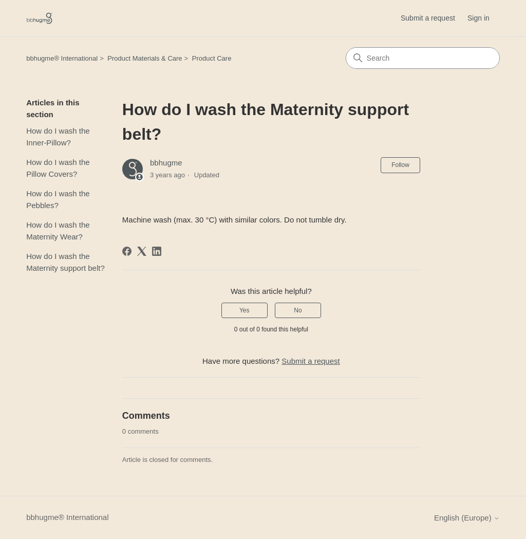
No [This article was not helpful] (298, 310)
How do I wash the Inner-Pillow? (57, 136)
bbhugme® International (62, 58)
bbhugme (166, 162)
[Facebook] (127, 251)
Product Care (212, 58)
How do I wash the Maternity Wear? (57, 230)
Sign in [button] (478, 18)
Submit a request (428, 18)
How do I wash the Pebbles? (57, 199)
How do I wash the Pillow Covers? (57, 168)
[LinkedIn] (156, 251)
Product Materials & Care (144, 58)
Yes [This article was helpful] (244, 310)
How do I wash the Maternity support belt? (65, 262)
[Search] (422, 58)
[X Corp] (141, 251)
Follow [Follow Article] (400, 165)
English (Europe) (467, 517)
